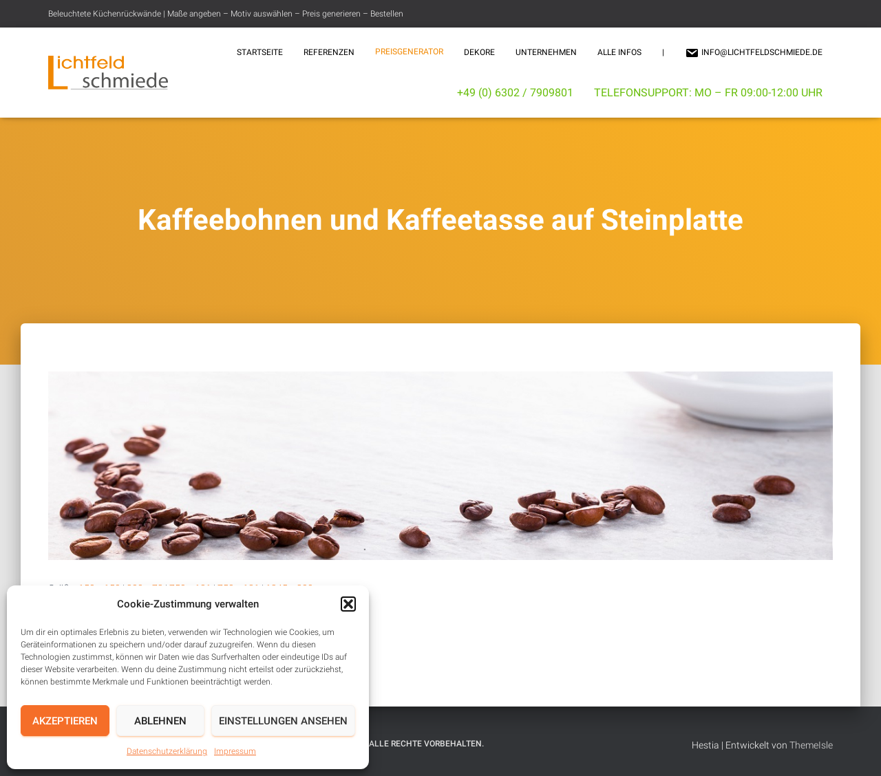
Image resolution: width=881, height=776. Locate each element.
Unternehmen (546, 52)
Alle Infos (619, 52)
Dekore (479, 52)
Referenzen (329, 52)
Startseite (260, 52)
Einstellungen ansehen (283, 721)
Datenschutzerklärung (167, 751)
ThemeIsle (811, 745)
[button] (348, 604)
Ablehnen (160, 721)
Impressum (235, 751)
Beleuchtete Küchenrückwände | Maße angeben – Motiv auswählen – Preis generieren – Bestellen (225, 14)
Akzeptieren (65, 721)
